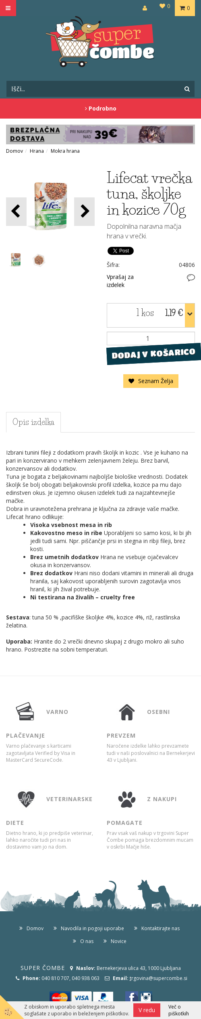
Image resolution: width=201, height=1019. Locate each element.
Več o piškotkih (178, 1010)
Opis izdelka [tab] (33, 422)
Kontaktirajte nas (160, 928)
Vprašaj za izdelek (120, 281)
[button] (84, 211)
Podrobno (100, 108)
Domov (14, 151)
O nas (86, 941)
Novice (118, 941)
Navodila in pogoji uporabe (92, 928)
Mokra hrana (65, 151)
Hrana (37, 151)
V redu (147, 1010)
